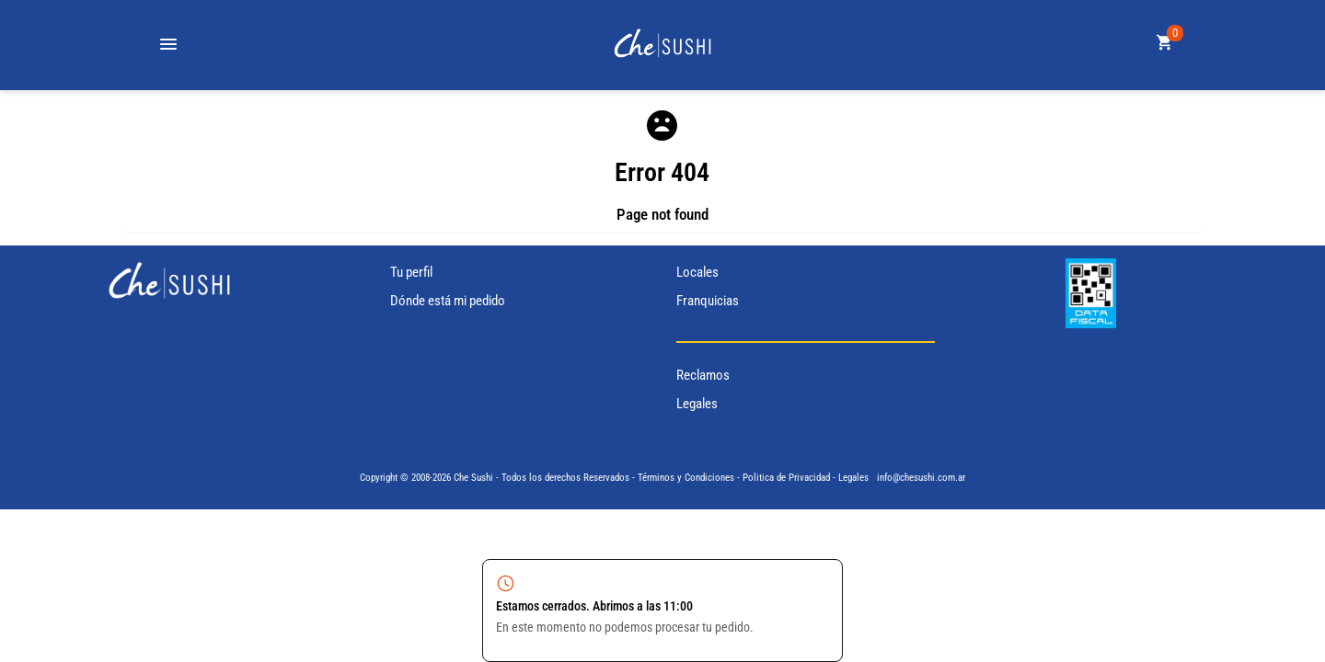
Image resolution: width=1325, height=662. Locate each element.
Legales (697, 403)
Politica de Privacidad (786, 478)
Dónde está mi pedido (447, 300)
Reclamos (703, 375)
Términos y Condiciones (686, 478)
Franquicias (707, 300)
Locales (697, 272)
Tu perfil (411, 272)
